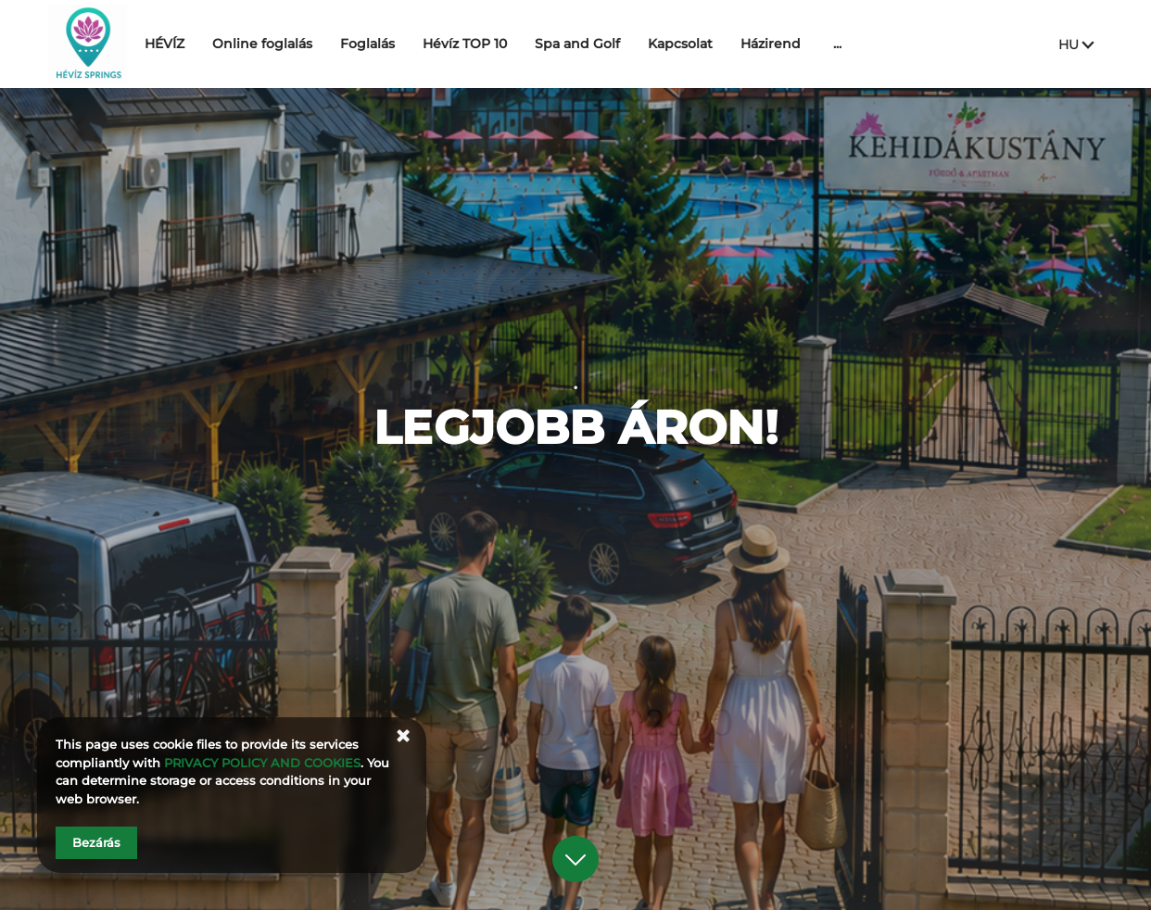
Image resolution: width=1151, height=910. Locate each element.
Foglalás (420, 43)
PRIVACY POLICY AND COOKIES (262, 762)
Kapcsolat (733, 43)
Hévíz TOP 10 (517, 43)
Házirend (823, 43)
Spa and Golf (630, 43)
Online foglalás (315, 43)
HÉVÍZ (217, 43)
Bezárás (96, 842)
